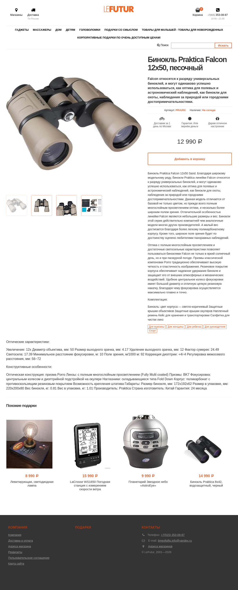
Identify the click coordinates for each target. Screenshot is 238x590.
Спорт (152, 330)
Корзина (198, 12)
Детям (70, 29)
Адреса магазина (19, 546)
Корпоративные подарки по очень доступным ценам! (119, 37)
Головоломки (89, 29)
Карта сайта (16, 563)
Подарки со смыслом (121, 29)
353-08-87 (218, 14)
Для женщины (176, 326)
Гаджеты (22, 29)
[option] (74, 123)
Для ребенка (194, 326)
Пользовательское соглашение (29, 557)
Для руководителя (215, 326)
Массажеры (42, 29)
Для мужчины (156, 326)
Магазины (16, 12)
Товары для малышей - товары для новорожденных (182, 29)
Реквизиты (15, 552)
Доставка (33, 14)
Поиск (163, 45)
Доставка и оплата (20, 540)
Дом (58, 29)
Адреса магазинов (160, 546)
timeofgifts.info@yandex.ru (175, 540)
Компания (14, 535)
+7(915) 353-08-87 (173, 535)
